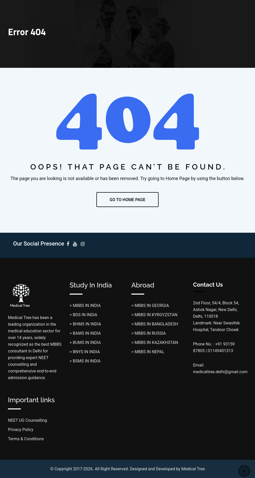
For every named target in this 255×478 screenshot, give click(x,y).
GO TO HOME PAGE (127, 199)
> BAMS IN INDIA (85, 333)
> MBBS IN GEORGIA (150, 305)
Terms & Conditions (26, 438)
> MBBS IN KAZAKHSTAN (154, 342)
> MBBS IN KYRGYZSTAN (154, 314)
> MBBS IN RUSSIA (148, 333)
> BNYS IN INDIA (85, 351)
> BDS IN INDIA (83, 314)
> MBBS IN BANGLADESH (154, 324)
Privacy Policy (20, 429)
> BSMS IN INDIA (85, 361)
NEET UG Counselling (27, 420)
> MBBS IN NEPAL (147, 351)
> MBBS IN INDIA (85, 305)
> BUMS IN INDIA (85, 342)
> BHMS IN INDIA (85, 324)
